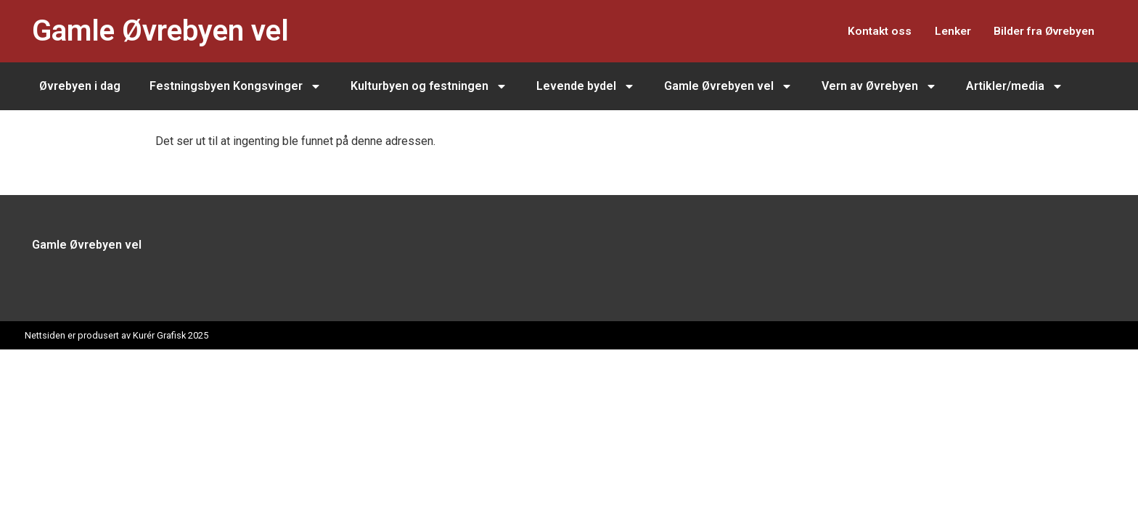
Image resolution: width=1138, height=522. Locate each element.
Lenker (939, 31)
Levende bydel (585, 86)
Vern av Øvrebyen (879, 86)
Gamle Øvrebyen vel (160, 31)
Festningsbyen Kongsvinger (236, 86)
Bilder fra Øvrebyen (1039, 31)
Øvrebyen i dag (79, 86)
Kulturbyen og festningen (429, 86)
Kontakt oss (857, 31)
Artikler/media (1014, 86)
